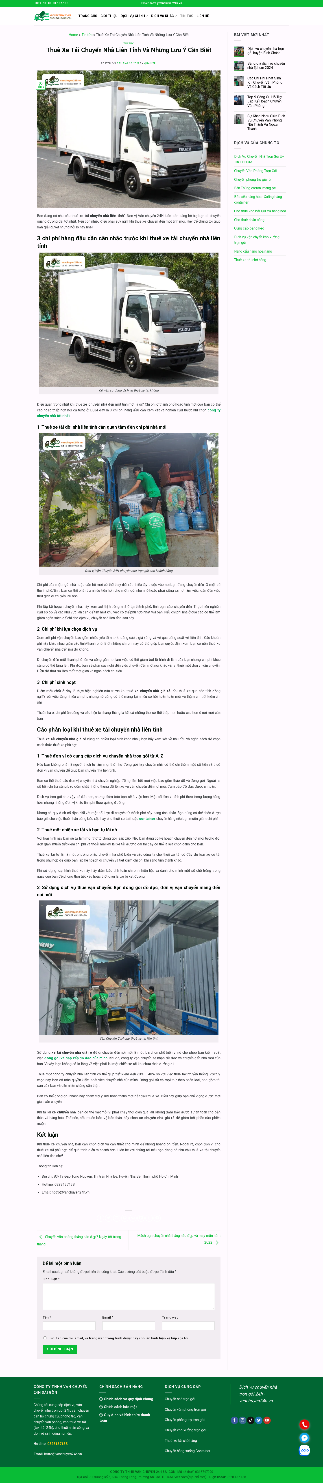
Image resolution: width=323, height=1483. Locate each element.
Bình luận (51, 1279)
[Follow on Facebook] (234, 1420)
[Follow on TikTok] (250, 1420)
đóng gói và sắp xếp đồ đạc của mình (76, 1058)
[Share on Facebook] (100, 1218)
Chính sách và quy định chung (126, 1399)
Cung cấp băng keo (249, 228)
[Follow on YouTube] (267, 1420)
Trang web (170, 1317)
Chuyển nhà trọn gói (180, 1399)
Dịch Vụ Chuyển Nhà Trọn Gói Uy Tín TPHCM (259, 159)
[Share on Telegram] (157, 1218)
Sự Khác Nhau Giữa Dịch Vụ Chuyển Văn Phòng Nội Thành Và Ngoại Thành (266, 122)
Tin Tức (187, 16)
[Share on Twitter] (108, 1218)
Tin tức (87, 35)
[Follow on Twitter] (258, 1420)
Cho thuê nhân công (249, 220)
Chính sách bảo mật (118, 1407)
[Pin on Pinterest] (125, 1218)
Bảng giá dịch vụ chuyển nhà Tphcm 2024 (266, 65)
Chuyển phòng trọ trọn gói (185, 1420)
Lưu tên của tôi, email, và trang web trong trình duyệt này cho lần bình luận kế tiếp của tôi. (119, 1338)
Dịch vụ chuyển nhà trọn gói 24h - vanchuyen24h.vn (258, 1394)
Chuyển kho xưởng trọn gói (185, 1430)
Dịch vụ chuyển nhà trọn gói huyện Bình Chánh (265, 51)
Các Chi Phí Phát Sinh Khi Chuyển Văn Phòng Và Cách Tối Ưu (264, 82)
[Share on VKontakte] (133, 1218)
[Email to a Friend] (116, 1218)
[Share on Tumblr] (149, 1218)
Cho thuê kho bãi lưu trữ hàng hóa (260, 211)
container (147, 819)
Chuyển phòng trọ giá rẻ (252, 179)
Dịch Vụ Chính (134, 16)
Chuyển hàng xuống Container (187, 1451)
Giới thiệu (109, 16)
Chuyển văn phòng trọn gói (185, 1409)
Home (73, 35)
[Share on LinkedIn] (141, 1218)
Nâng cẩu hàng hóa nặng (253, 251)
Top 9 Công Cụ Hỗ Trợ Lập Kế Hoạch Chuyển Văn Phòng (264, 101)
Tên (47, 1317)
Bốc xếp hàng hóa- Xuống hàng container (258, 200)
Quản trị (150, 63)
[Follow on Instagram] (242, 1420)
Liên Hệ (203, 16)
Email (107, 1317)
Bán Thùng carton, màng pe (255, 188)
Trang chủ (87, 16)
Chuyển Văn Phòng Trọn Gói (255, 171)
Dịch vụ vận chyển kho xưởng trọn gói (256, 240)
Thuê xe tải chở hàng (250, 260)
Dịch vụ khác (164, 16)
